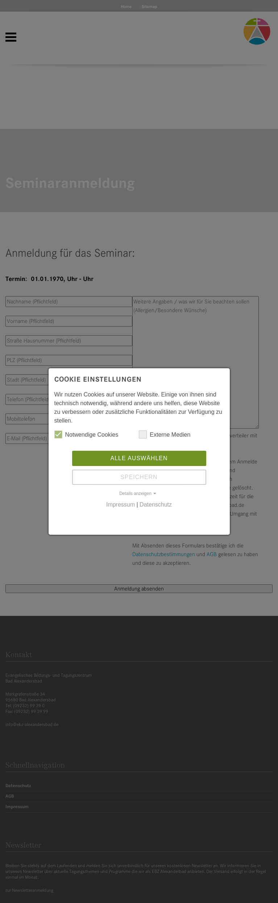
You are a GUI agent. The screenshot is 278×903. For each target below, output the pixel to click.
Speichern (138, 477)
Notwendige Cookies (86, 434)
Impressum (120, 504)
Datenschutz (156, 504)
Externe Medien (164, 434)
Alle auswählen (138, 458)
